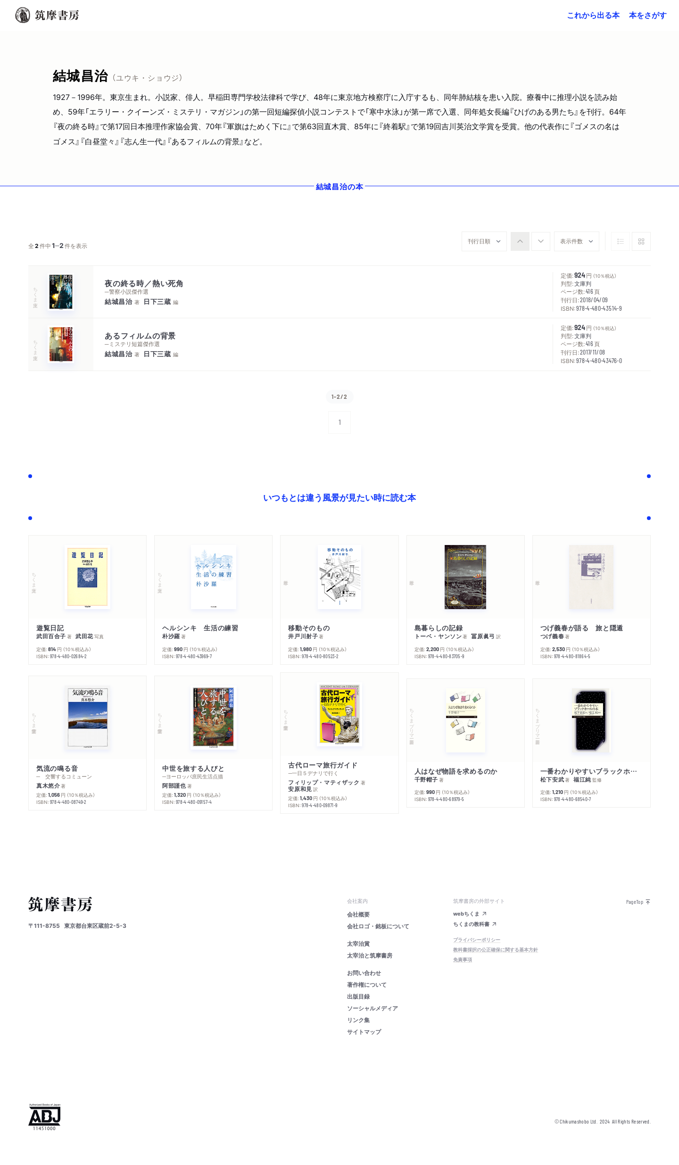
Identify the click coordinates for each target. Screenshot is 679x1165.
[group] (530, 241)
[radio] (520, 241)
